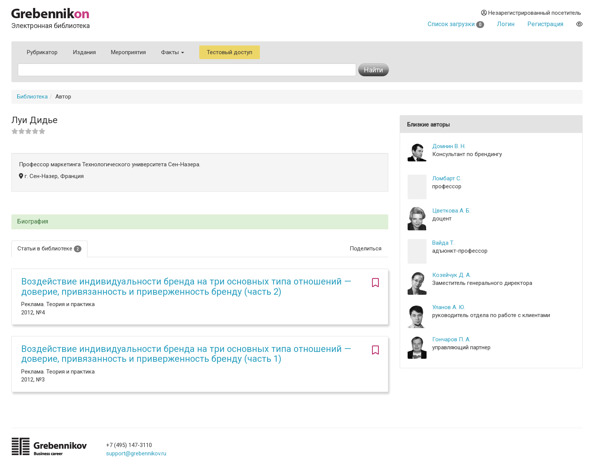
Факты (172, 52)
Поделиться (365, 248)
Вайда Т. (443, 242)
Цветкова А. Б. (451, 210)
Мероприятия (128, 52)
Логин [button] (505, 24)
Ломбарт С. (446, 178)
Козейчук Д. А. (451, 275)
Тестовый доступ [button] (229, 52)
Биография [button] (32, 221)
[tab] (199, 221)
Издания (84, 52)
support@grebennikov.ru (136, 453)
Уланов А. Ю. (448, 307)
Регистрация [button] (545, 24)
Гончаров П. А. (451, 339)
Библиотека (32, 96)
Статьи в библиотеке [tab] (49, 248)
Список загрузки (456, 24)
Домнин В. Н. (449, 146)
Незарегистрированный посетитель (531, 12)
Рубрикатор (42, 52)
